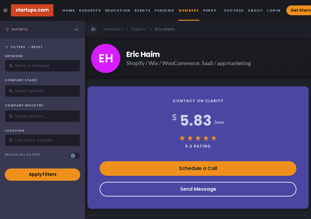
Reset (37, 47)
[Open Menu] (93, 29)
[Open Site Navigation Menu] (5, 10)
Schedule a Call (198, 168)
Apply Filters (42, 174)
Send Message (198, 189)
